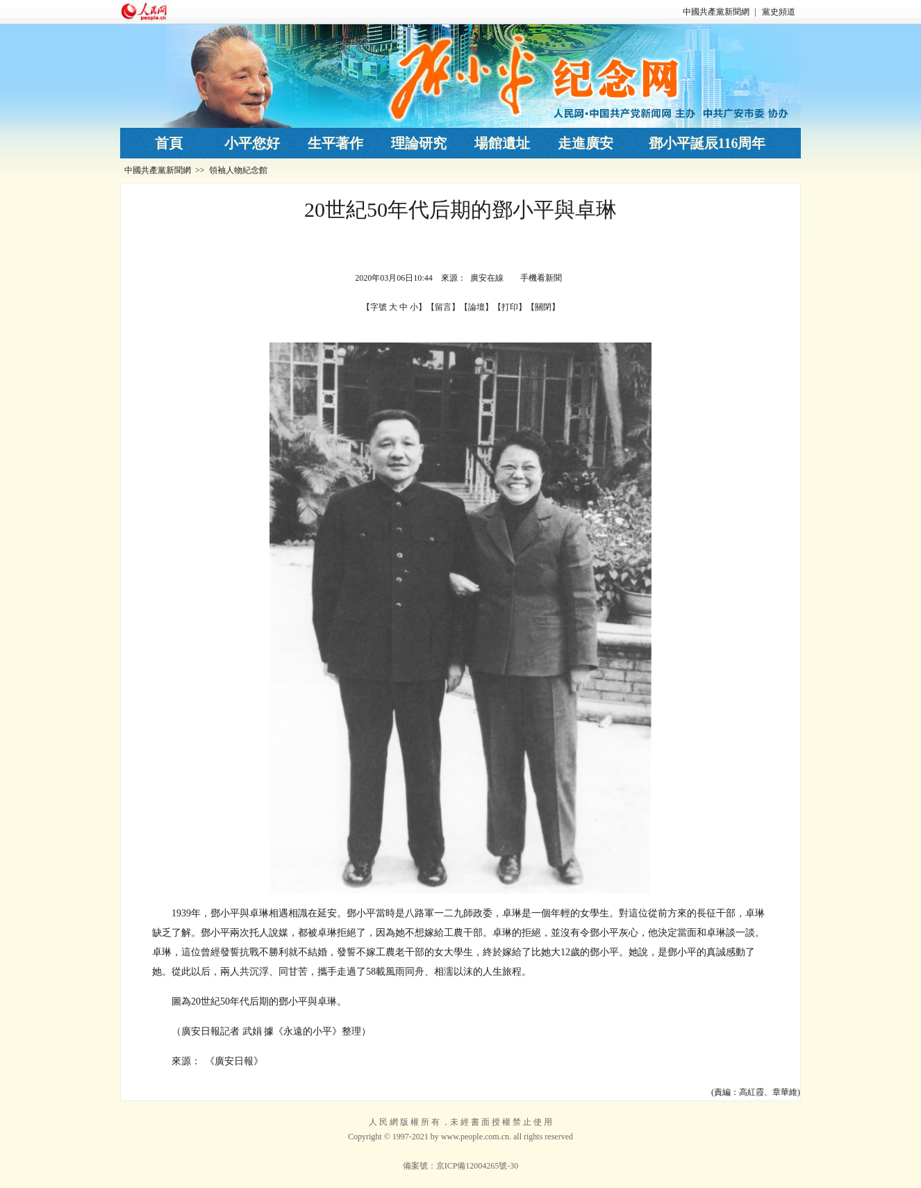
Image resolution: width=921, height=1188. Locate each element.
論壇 (476, 307)
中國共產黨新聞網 (716, 12)
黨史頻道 (778, 12)
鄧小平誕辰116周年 (707, 143)
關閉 (543, 307)
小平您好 (252, 143)
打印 (509, 307)
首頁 (169, 143)
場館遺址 (502, 143)
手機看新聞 (541, 278)
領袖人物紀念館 (238, 170)
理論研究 (419, 143)
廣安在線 (487, 278)
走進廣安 (585, 143)
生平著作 (335, 143)
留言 (443, 307)
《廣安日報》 (234, 1061)
